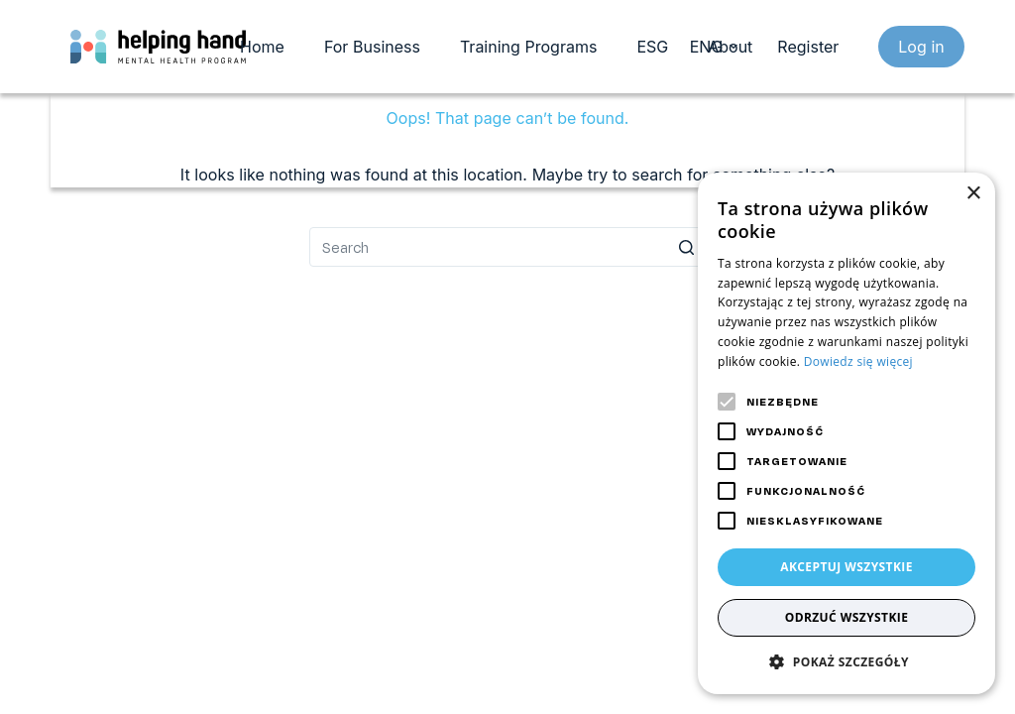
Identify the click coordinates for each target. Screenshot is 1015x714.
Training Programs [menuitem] (528, 47)
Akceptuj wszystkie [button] (846, 566)
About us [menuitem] (741, 47)
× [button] (972, 193)
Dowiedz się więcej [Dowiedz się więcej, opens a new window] (858, 361)
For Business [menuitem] (372, 47)
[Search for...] (507, 247)
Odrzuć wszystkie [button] (847, 617)
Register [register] (808, 47)
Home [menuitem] (262, 47)
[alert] (846, 433)
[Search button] (686, 247)
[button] (846, 662)
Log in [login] (921, 47)
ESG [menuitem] (652, 47)
